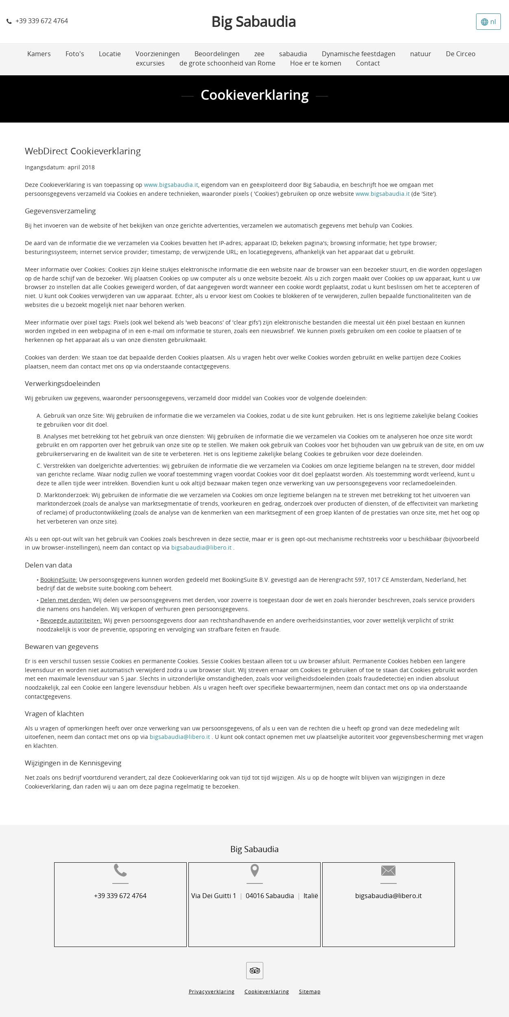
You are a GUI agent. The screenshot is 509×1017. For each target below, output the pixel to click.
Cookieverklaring (267, 985)
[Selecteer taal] (488, 21)
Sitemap (310, 985)
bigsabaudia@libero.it (202, 547)
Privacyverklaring (212, 985)
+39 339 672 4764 (102, 909)
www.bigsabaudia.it (171, 185)
